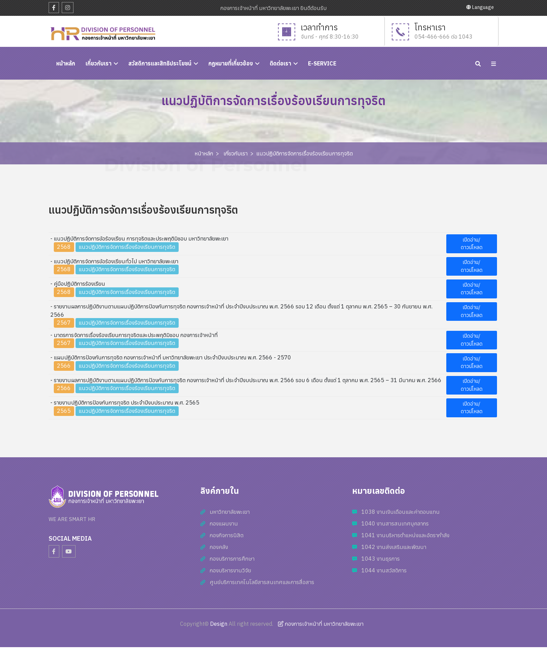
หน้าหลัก (204, 153)
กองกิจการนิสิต (226, 535)
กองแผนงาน (224, 523)
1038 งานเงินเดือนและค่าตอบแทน (400, 511)
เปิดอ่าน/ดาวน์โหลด (472, 243)
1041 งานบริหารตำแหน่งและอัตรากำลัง (405, 535)
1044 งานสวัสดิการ (384, 570)
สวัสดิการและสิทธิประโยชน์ (159, 63)
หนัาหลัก (65, 63)
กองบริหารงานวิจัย (230, 570)
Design (218, 623)
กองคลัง (219, 546)
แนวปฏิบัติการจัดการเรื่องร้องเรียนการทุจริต (304, 153)
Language (480, 7)
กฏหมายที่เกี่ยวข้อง (230, 63)
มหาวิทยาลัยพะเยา (230, 511)
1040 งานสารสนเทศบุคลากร (395, 523)
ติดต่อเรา (280, 63)
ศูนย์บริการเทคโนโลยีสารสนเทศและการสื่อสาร (262, 582)
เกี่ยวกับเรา (98, 63)
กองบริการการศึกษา (232, 558)
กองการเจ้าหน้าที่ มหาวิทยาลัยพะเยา (321, 623)
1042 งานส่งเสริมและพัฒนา (393, 546)
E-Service (322, 63)
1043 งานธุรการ (380, 558)
